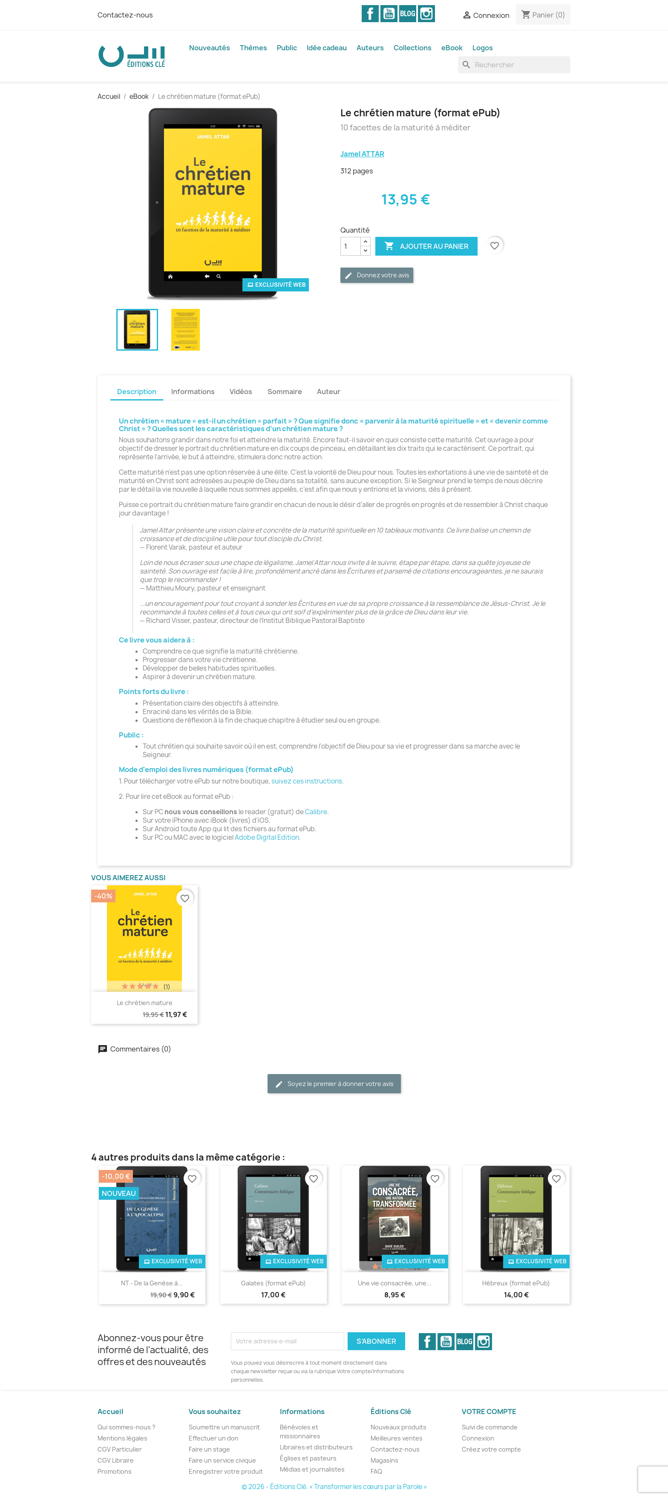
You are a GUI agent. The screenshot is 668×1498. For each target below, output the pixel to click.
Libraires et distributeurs (316, 1447)
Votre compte (489, 1411)
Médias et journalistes (312, 1469)
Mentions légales (122, 1438)
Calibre (316, 811)
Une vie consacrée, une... (395, 1283)
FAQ (376, 1471)
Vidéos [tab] (241, 391)
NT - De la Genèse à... (152, 1283)
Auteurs (370, 47)
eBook (452, 47)
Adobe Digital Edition (267, 837)
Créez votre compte (491, 1449)
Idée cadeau (327, 47)
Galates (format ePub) (273, 1283)
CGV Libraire (116, 1460)
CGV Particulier (120, 1449)
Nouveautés (209, 47)
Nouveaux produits (398, 1427)
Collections (413, 47)
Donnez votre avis (376, 275)
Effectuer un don (214, 1438)
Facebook (370, 13)
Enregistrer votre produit (226, 1471)
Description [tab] (136, 391)
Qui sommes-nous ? (126, 1427)
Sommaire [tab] (285, 391)
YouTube (388, 13)
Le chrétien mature (145, 1003)
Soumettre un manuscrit (224, 1427)
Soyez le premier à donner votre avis (334, 1084)
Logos (482, 47)
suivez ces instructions (306, 781)
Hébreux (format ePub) (516, 1283)
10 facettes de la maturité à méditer (405, 128)
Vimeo (407, 13)
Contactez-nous (125, 15)
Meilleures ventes (397, 1438)
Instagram (426, 13)
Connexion (478, 1438)
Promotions (115, 1471)
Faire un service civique (222, 1460)
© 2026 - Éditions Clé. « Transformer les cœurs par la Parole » (334, 1486)
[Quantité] (350, 246)
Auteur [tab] (328, 391)
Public (287, 47)
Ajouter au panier (426, 246)
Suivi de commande (490, 1427)
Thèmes (253, 47)
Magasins (384, 1460)
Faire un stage (209, 1449)
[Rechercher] (514, 64)
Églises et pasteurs (308, 1458)
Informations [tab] (193, 391)
